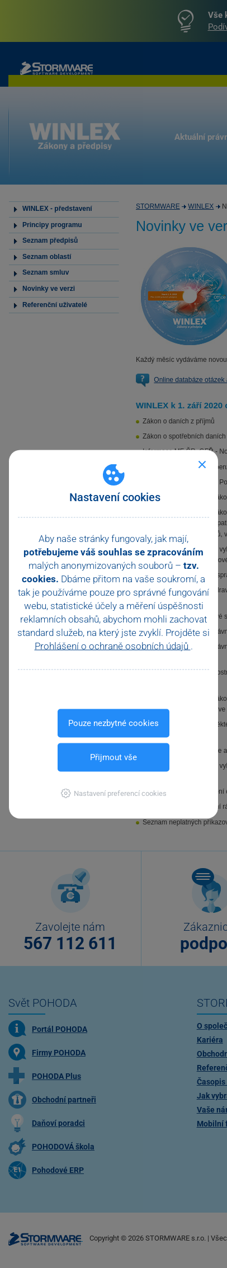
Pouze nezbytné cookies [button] (113, 723)
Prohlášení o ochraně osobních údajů (113, 645)
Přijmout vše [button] (113, 757)
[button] (114, 793)
